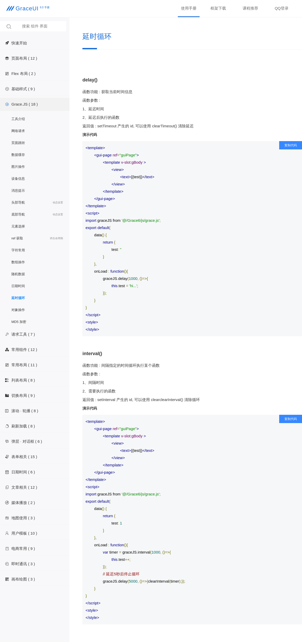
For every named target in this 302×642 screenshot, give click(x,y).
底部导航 (37, 214)
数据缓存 (18, 155)
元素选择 (18, 226)
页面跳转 (18, 143)
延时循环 (18, 298)
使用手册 (188, 8)
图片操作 (18, 167)
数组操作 (18, 262)
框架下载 (218, 8)
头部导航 (37, 203)
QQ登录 (282, 8)
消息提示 (18, 190)
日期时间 (18, 286)
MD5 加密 (18, 322)
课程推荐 (250, 8)
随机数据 (18, 274)
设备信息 (18, 179)
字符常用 (18, 250)
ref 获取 (37, 238)
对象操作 (18, 310)
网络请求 (18, 131)
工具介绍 (18, 119)
